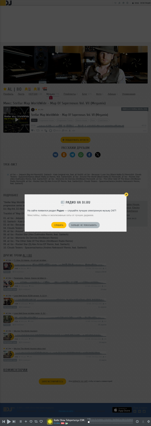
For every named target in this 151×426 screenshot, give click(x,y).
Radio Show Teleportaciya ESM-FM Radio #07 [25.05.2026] (72, 420)
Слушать (58, 225)
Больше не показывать (84, 225)
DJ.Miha (59, 423)
